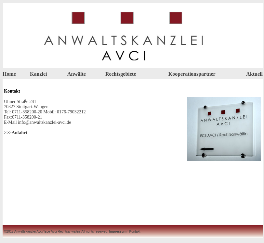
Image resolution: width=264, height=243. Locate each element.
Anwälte (76, 74)
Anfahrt (19, 132)
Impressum (117, 231)
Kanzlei (38, 74)
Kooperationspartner (192, 74)
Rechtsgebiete (120, 74)
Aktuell (254, 74)
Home (9, 74)
